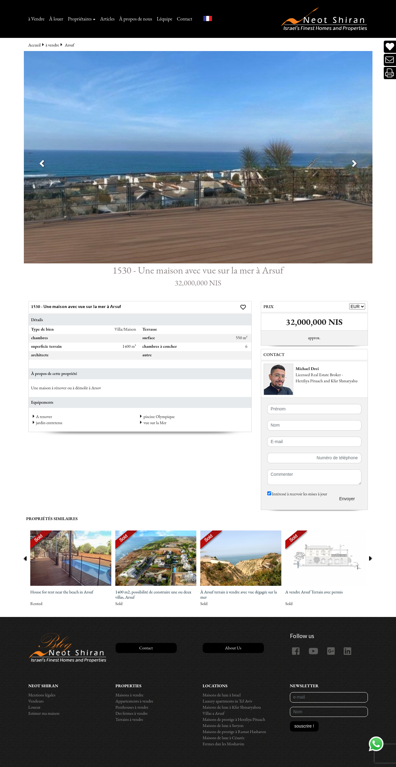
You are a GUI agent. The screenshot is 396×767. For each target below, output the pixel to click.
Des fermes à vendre (132, 713)
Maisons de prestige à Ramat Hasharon (234, 731)
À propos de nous (135, 19)
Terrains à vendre (129, 719)
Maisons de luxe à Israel (222, 695)
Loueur (34, 707)
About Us (233, 648)
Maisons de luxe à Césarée (224, 737)
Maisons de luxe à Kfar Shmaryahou (232, 707)
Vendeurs (36, 701)
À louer (56, 19)
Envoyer (347, 498)
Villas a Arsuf (213, 713)
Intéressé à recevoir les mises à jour (297, 494)
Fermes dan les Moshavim (223, 744)
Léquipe (164, 19)
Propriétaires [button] (80, 19)
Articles (107, 19)
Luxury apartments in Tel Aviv (228, 701)
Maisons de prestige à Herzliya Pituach (234, 719)
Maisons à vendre (130, 695)
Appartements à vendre (135, 701)
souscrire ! (304, 726)
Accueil (34, 45)
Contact (184, 19)
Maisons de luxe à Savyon (223, 725)
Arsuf (69, 45)
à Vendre (36, 19)
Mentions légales (42, 695)
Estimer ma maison (44, 713)
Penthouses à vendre (132, 707)
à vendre (52, 45)
